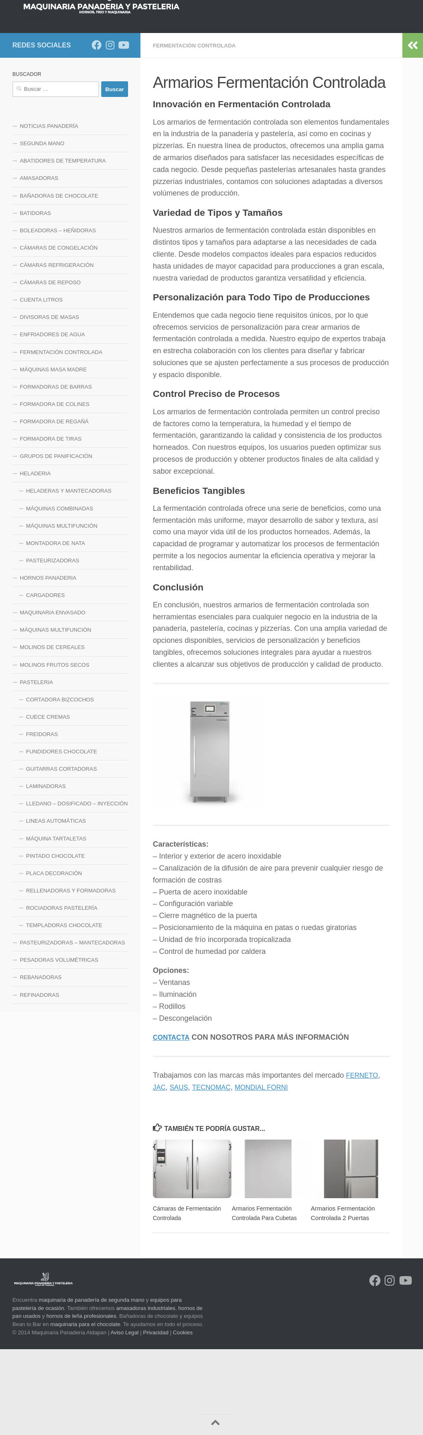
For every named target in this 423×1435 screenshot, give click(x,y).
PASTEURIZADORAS (52, 647)
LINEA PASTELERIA (377, 88)
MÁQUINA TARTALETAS (56, 925)
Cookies (183, 1418)
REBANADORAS (41, 1063)
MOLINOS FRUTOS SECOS (54, 751)
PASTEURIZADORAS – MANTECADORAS (72, 1029)
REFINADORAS (39, 1081)
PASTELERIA (36, 768)
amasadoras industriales (145, 1394)
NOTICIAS (61, 88)
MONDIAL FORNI (271, 1173)
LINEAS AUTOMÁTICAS (56, 907)
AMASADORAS (39, 264)
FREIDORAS (42, 820)
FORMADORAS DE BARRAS (56, 473)
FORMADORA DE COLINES (55, 490)
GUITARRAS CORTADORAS (61, 855)
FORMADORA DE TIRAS (50, 525)
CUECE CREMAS (48, 803)
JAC (160, 1173)
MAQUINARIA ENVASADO (53, 699)
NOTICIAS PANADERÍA (49, 212)
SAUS (181, 1173)
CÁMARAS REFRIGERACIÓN (57, 351)
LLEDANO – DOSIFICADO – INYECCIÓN (77, 890)
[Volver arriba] (215, 1424)
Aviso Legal (125, 1418)
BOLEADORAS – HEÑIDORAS (58, 317)
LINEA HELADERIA (43, 109)
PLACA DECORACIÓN (54, 959)
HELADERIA (35, 560)
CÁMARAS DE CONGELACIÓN (58, 334)
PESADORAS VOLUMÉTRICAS (59, 1046)
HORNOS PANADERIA (117, 88)
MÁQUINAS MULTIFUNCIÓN (61, 612)
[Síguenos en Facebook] (97, 131)
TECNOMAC (216, 1173)
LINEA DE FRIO (251, 88)
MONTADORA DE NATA (55, 629)
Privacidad (156, 1418)
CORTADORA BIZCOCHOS (60, 786)
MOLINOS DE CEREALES (52, 733)
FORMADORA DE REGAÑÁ (54, 508)
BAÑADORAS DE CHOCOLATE (59, 282)
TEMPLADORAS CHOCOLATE (64, 1011)
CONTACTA (173, 1123)
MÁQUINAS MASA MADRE (53, 456)
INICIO (27, 88)
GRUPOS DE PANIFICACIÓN (56, 542)
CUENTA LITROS (41, 386)
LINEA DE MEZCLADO (189, 88)
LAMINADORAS (46, 872)
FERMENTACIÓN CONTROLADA (197, 131)
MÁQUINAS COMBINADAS (59, 595)
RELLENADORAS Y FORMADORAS (71, 977)
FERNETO (364, 1161)
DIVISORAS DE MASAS (49, 403)
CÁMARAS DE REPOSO (50, 369)
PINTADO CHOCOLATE (55, 942)
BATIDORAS (35, 299)
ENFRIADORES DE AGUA (52, 421)
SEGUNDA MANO (42, 230)
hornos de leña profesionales (81, 1402)
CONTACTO (97, 109)
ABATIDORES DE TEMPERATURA (63, 247)
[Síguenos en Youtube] (123, 131)
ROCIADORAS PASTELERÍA (61, 994)
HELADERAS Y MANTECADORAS (69, 577)
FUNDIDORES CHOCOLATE (61, 838)
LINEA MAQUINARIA (310, 88)
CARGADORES (45, 681)
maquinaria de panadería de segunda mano (92, 1386)
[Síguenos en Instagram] (110, 131)
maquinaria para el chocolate (85, 1410)
